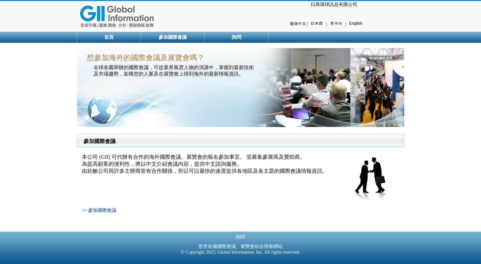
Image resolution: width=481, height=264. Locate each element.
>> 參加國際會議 (99, 210)
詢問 (236, 37)
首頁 (109, 37)
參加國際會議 (173, 37)
